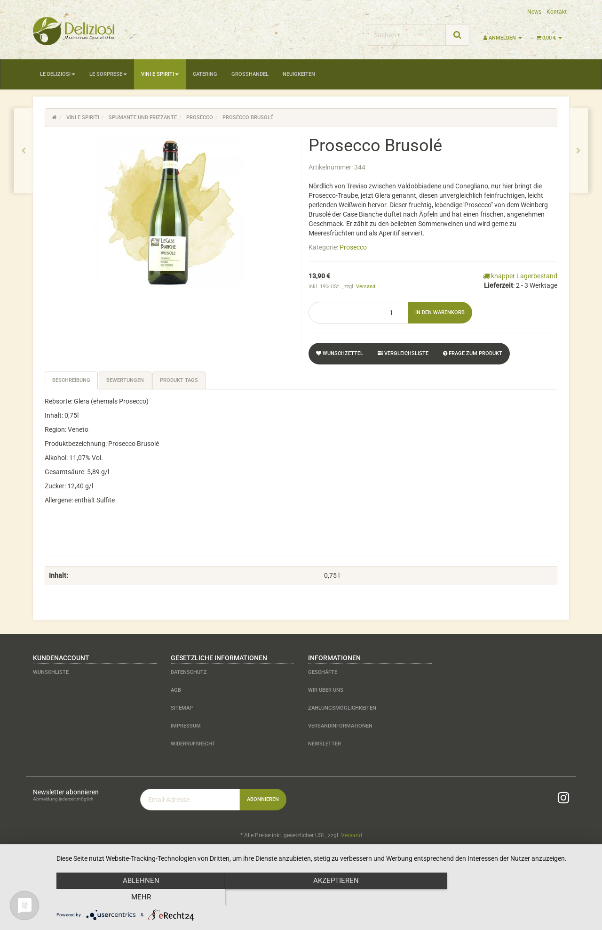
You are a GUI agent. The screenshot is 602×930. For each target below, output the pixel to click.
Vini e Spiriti (160, 74)
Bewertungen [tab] (125, 380)
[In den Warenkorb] (440, 312)
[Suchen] (406, 35)
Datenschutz (189, 672)
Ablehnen (137, 897)
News (534, 11)
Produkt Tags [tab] (179, 380)
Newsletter (324, 744)
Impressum (186, 726)
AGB (176, 690)
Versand (365, 286)
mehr (512, 897)
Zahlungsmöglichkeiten (342, 708)
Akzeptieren (325, 897)
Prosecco (353, 247)
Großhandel (250, 74)
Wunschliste (51, 672)
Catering (205, 74)
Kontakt (557, 11)
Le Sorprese (108, 74)
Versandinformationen (340, 726)
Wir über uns (325, 690)
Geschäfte (322, 672)
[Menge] (358, 312)
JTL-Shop (550, 860)
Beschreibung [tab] (71, 380)
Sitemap (182, 708)
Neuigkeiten (299, 74)
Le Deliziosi (57, 74)
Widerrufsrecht (193, 744)
